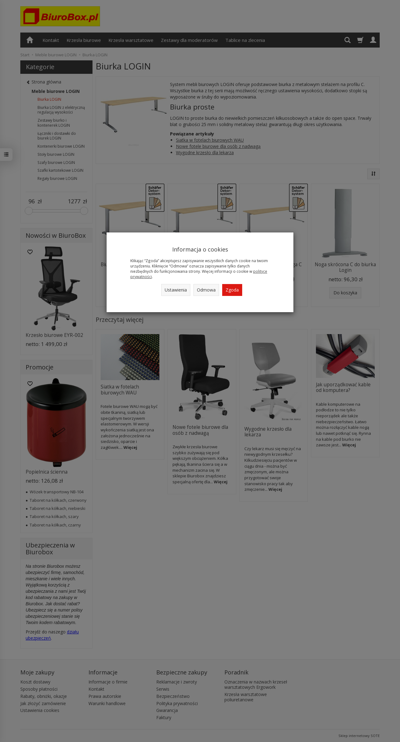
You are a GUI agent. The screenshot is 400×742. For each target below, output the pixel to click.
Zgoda (232, 290)
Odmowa (206, 290)
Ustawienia (176, 290)
